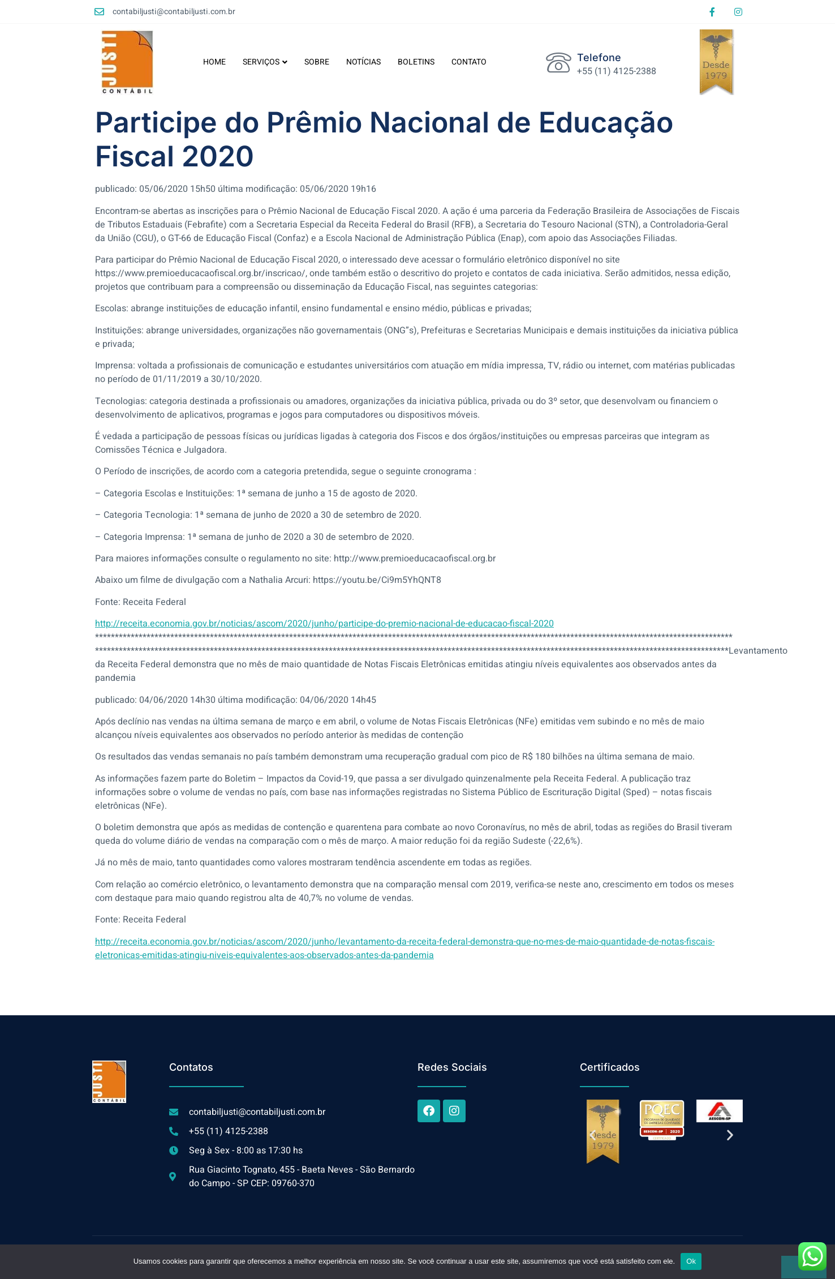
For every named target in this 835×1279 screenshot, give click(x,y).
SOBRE (316, 62)
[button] (593, 1134)
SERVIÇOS (265, 62)
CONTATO (469, 62)
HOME (214, 62)
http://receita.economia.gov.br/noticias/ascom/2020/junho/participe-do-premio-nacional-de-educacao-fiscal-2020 (324, 623)
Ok (691, 1261)
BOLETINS (416, 62)
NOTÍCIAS (363, 62)
